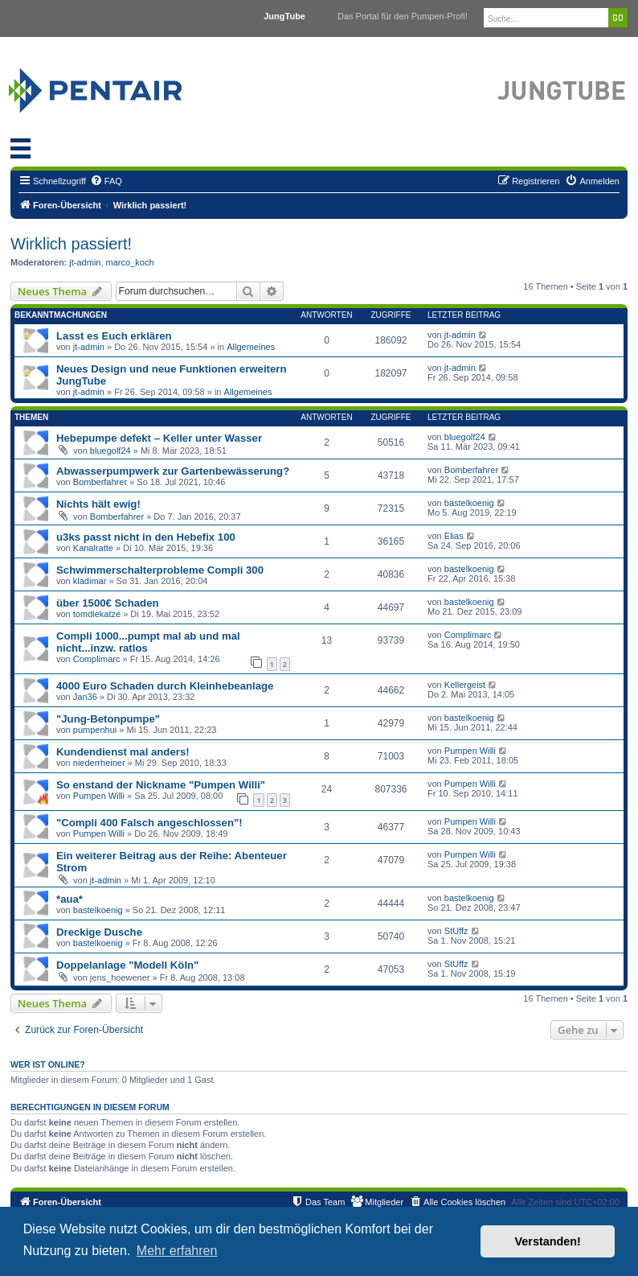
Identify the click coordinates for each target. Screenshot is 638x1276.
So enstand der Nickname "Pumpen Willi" (160, 785)
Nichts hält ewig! (98, 504)
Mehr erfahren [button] (177, 1250)
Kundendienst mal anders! (123, 752)
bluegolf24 (110, 450)
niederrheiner (99, 763)
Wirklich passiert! (71, 244)
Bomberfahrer (100, 482)
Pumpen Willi (470, 750)
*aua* (69, 899)
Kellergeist (464, 684)
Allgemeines (251, 347)
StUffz (456, 931)
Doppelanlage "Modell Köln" (127, 965)
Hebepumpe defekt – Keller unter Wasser (159, 438)
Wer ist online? (47, 1064)
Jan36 (85, 697)
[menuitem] (106, 181)
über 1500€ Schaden (107, 603)
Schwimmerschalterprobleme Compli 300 (160, 570)
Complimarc (97, 659)
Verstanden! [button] (548, 1241)
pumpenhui (95, 730)
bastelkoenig (469, 503)
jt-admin (84, 262)
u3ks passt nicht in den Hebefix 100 (145, 537)
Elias (454, 536)
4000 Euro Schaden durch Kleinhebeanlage (164, 686)
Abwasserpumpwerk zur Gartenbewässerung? (172, 471)
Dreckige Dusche (99, 932)
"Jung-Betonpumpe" (108, 719)
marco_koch (130, 262)
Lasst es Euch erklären (114, 336)
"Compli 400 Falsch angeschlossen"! (149, 823)
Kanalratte (93, 548)
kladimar (90, 581)
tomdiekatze (97, 614)
